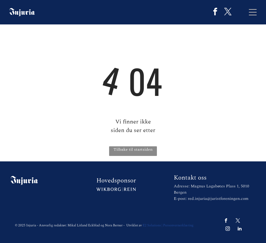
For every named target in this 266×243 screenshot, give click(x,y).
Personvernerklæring (178, 225)
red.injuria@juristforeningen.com (218, 198)
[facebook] (215, 12)
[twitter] (228, 12)
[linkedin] (239, 229)
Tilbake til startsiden (133, 149)
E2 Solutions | (152, 225)
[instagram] (227, 229)
